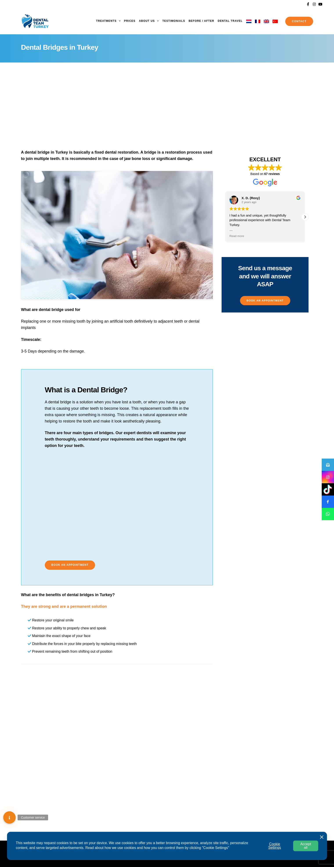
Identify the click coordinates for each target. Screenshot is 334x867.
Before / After (201, 20)
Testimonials (173, 20)
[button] (70, 565)
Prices (129, 20)
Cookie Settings (274, 845)
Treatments (106, 20)
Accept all (305, 845)
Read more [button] (236, 236)
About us (147, 20)
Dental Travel (230, 20)
